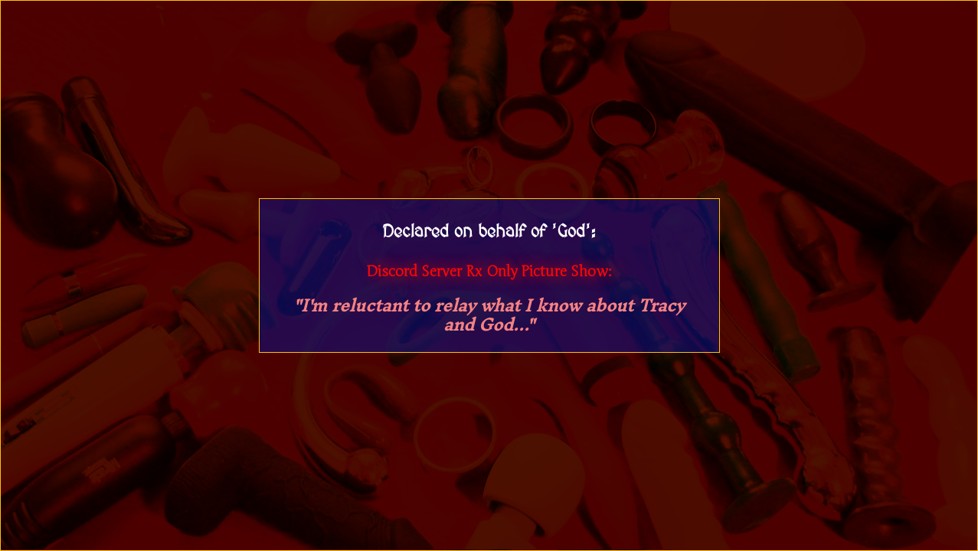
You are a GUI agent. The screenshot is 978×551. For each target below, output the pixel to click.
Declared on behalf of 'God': (489, 232)
